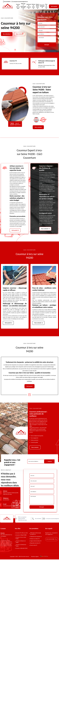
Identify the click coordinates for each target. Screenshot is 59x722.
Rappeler (50, 461)
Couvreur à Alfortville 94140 (21, 548)
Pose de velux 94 (46, 6)
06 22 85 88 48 (6, 1)
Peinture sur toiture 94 (33, 6)
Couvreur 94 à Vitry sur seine (18, 6)
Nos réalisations (6, 34)
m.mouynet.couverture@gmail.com (19, 1)
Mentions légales (35, 556)
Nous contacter (19, 34)
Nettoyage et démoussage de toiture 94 (23, 6)
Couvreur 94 (13, 61)
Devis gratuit (54, 6)
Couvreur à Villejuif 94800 (21, 535)
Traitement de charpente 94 (28, 6)
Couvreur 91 (3, 541)
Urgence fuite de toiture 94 (37, 6)
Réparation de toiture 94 (42, 6)
